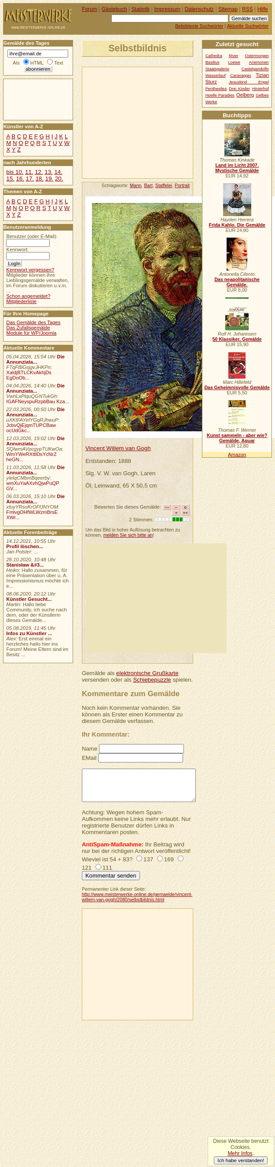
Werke (211, 102)
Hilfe (262, 9)
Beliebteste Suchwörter (199, 26)
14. (58, 172)
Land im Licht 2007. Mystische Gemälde (237, 168)
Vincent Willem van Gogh (118, 448)
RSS (247, 9)
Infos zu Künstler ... (29, 633)
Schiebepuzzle (152, 679)
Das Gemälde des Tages (33, 322)
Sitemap (228, 9)
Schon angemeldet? (28, 296)
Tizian (262, 75)
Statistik (141, 9)
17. (30, 178)
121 (87, 867)
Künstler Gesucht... (28, 599)
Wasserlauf (215, 75)
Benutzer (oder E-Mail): (31, 236)
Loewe (234, 62)
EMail (89, 758)
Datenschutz (199, 9)
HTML (37, 62)
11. (29, 172)
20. (59, 178)
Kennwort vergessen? (30, 269)
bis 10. (14, 172)
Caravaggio (240, 75)
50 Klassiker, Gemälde (237, 339)
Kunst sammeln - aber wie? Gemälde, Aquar (237, 438)
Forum (89, 9)
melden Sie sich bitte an (128, 535)
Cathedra (213, 56)
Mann (136, 185)
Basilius (212, 62)
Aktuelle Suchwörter (247, 26)
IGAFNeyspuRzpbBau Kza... (37, 401)
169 (169, 859)
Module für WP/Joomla (31, 333)
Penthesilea (216, 89)
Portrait (182, 185)
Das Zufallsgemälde (28, 327)
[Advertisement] (154, 122)
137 (148, 859)
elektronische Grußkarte (147, 673)
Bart (148, 185)
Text (58, 62)
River (233, 56)
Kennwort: (17, 249)
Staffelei (163, 185)
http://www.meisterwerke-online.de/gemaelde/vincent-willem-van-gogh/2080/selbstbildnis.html (137, 897)
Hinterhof (260, 89)
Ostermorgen (257, 56)
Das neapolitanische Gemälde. (237, 282)
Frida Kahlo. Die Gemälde (237, 225)
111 (107, 867)
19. (49, 178)
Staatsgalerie (217, 69)
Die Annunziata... (35, 359)
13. (48, 172)
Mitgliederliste (21, 301)
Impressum (167, 9)
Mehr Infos (239, 1153)
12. (39, 172)
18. (40, 178)
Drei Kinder (239, 89)
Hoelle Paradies (220, 95)
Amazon (237, 454)
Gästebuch (114, 9)
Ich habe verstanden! (240, 1160)
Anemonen (259, 62)
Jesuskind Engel (249, 82)
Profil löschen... (24, 546)
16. (20, 178)
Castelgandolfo (255, 69)
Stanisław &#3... (25, 564)
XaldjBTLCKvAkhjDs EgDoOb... (28, 375)
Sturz (211, 81)
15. (10, 178)
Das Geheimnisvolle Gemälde (237, 387)
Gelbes (262, 95)
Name (89, 748)
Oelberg (245, 95)
